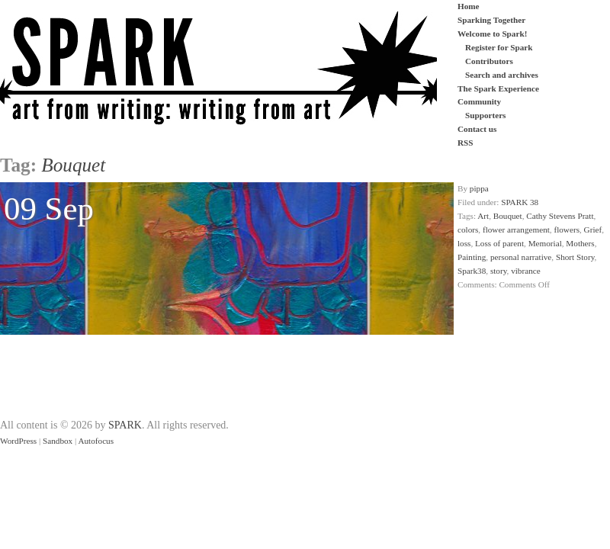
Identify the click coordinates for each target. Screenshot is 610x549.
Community (479, 101)
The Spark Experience (498, 88)
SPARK (125, 425)
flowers (567, 229)
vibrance (526, 270)
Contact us (477, 128)
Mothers (580, 243)
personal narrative (520, 257)
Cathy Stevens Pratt (559, 215)
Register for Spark (498, 47)
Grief (593, 229)
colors (468, 229)
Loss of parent (499, 243)
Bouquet (507, 215)
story (498, 270)
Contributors (489, 61)
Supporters (485, 115)
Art (483, 215)
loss (464, 243)
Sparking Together (491, 19)
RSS (466, 142)
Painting (472, 257)
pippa (479, 188)
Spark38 (472, 270)
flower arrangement (516, 229)
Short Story (575, 257)
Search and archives (501, 74)
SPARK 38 (519, 202)
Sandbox (57, 440)
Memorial (545, 243)
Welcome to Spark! (492, 33)
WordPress (18, 440)
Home (469, 6)
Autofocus (96, 440)
